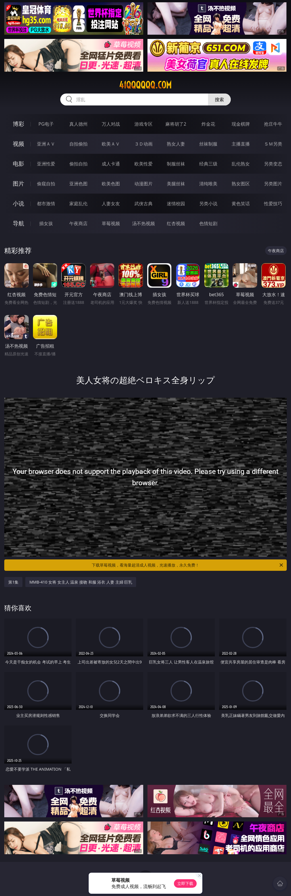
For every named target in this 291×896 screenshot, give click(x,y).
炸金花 (208, 124)
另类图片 (273, 184)
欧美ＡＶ (111, 144)
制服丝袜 (176, 164)
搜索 (219, 99)
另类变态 (273, 164)
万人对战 (111, 124)
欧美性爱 (143, 164)
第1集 (13, 582)
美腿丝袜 (176, 184)
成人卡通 (111, 164)
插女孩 (46, 223)
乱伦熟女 (241, 164)
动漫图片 (143, 184)
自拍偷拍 (78, 144)
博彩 (18, 124)
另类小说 (208, 203)
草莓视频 (111, 223)
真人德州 (78, 124)
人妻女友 (111, 203)
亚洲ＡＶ (46, 144)
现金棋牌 (241, 124)
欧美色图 (111, 184)
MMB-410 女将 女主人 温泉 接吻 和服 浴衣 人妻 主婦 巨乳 (80, 582)
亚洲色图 (78, 184)
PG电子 (45, 124)
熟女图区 (241, 184)
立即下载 (185, 883)
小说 (18, 203)
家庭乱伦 (78, 203)
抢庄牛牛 (273, 124)
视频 (18, 144)
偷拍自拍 (78, 164)
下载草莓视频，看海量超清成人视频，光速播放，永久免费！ (188, 565)
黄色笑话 (241, 203)
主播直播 (241, 144)
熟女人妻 (176, 144)
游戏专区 (143, 124)
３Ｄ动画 (143, 144)
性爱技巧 (273, 203)
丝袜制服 (208, 144)
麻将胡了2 (175, 124)
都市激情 (46, 203)
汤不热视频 (143, 223)
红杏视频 (176, 223)
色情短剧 (208, 223)
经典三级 (208, 164)
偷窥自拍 (46, 184)
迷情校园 (176, 203)
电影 (18, 163)
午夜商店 (78, 223)
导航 (18, 223)
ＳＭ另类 (273, 144)
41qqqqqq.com (145, 85)
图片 (18, 183)
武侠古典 (143, 203)
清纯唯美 (208, 184)
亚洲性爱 (46, 164)
